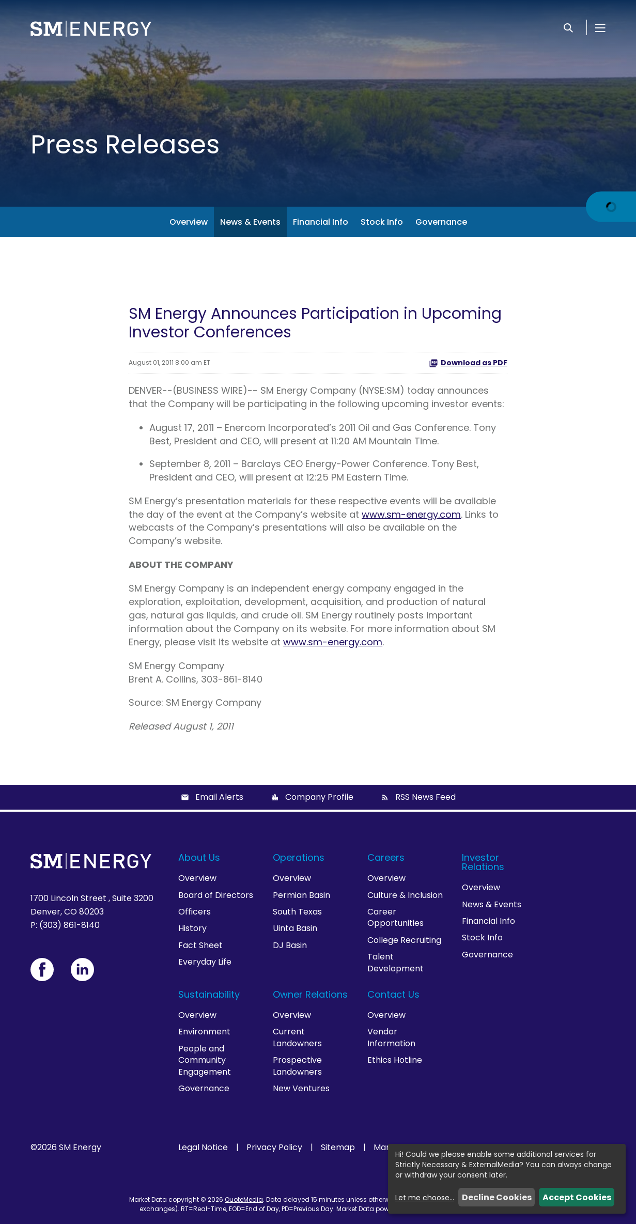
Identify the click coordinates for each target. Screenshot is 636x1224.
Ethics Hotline (394, 1060)
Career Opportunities (395, 917)
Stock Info (382, 222)
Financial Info (320, 222)
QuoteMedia (244, 1199)
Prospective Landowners (297, 1065)
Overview (188, 222)
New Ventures (301, 1088)
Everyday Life (204, 962)
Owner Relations (310, 994)
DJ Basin (290, 945)
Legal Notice (203, 1147)
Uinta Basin (295, 928)
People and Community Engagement (204, 1060)
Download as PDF (468, 363)
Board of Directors (215, 895)
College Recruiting (404, 940)
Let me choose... (424, 1197)
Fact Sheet (200, 945)
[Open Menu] (600, 27)
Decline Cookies (497, 1197)
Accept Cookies (576, 1197)
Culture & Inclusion (405, 895)
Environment (204, 1031)
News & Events (250, 222)
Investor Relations (483, 862)
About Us (199, 857)
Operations (298, 857)
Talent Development (395, 962)
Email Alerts (219, 797)
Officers (194, 912)
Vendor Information (391, 1037)
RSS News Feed (425, 797)
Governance (441, 222)
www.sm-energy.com (411, 514)
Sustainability (209, 994)
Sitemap (338, 1147)
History (192, 928)
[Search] (568, 27)
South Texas (297, 912)
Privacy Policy (274, 1147)
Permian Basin (301, 895)
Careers (386, 857)
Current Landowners (297, 1037)
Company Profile (319, 797)
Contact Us (393, 994)
